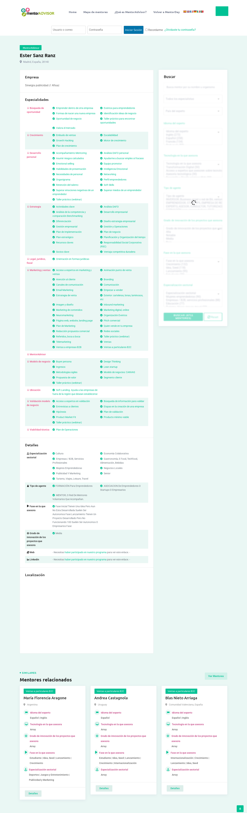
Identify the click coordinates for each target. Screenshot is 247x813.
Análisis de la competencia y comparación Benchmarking (69, 214)
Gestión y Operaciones (114, 226)
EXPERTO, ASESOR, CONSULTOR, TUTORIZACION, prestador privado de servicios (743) (193, 206)
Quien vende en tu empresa (116, 326)
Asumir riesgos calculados (68, 158)
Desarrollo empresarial (114, 212)
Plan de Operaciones (65, 429)
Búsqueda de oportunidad (35, 110)
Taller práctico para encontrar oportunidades (117, 120)
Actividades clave (63, 206)
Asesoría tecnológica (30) (193, 174)
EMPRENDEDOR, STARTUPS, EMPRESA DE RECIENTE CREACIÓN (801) (193, 203)
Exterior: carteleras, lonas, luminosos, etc (121, 297)
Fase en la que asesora (177, 252)
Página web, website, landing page (72, 320)
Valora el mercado (63, 128)
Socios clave (60, 251)
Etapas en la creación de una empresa (122, 406)
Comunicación (109, 284)
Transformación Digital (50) (193, 167)
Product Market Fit (64, 417)
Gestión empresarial (64, 226)
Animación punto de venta (116, 270)
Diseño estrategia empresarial (117, 221)
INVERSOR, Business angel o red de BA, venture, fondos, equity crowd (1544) (193, 199)
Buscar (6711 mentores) (183, 317)
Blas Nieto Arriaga (181, 698)
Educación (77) (193, 303)
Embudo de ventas (64, 135)
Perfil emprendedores (113, 179)
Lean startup (108, 367)
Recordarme (154, 30)
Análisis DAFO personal (114, 153)
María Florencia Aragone (45, 698)
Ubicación (33, 390)
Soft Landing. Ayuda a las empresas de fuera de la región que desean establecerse (74, 392)
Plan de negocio (110, 232)
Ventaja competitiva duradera (117, 251)
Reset (213, 317)
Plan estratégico (62, 237)
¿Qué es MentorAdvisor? (130, 12)
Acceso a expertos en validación (71, 401)
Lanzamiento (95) (193, 271)
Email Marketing (62, 290)
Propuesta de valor (64, 377)
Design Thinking (110, 361)
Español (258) (193, 138)
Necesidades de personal (67, 174)
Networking (108, 174)
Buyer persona (62, 361)
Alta (193, 232)
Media (193, 238)
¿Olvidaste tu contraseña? (180, 29)
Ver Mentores (216, 676)
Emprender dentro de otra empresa (72, 108)
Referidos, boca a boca (66, 336)
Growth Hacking (62, 140)
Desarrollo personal (34, 155)
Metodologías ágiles (64, 372)
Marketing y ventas (38, 270)
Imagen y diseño (62, 304)
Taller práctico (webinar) (67, 199)
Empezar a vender (111, 290)
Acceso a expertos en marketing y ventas (72, 272)
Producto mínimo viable (114, 417)
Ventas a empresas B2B (66, 347)
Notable (193, 235)
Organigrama (61, 179)
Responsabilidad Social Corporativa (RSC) (121, 244)
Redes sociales (109, 331)
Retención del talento (65, 185)
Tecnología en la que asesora (181, 155)
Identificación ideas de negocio (118, 113)
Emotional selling (63, 163)
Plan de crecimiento (64, 145)
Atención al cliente (63, 279)
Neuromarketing (62, 315)
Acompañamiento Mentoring (69, 153)
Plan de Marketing (63, 326)
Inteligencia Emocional (114, 169)
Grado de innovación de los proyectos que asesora (193, 220)
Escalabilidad (109, 135)
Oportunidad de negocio (67, 118)
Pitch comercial (110, 320)
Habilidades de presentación (69, 169)
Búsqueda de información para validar (122, 401)
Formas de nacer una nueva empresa (73, 113)
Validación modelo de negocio (38, 403)
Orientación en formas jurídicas (70, 259)
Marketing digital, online (114, 310)
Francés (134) (193, 141)
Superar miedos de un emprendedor (121, 190)
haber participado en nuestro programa (86, 552)
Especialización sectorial (178, 285)
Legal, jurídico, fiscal (36, 261)
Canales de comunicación (67, 284)
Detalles (33, 793)
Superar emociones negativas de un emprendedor (73, 192)
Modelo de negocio (38, 361)
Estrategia (34, 206)
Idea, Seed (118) (193, 267)
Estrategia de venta (64, 295)
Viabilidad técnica (38, 429)
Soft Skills (107, 185)
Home (73, 12)
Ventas (105, 341)
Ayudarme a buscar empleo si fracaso (122, 158)
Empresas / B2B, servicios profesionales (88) (193, 300)
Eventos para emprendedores (117, 108)
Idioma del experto (174, 123)
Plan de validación (111, 411)
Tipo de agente (172, 188)
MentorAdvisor (36, 354)
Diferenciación (61, 221)
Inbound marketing (112, 304)
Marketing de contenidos (67, 310)
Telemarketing (61, 341)
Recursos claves (62, 242)
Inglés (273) (193, 135)
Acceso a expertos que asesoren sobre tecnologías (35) (193, 170)
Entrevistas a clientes (65, 406)
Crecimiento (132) (193, 264)
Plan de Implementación (67, 232)
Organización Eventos (113, 315)
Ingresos (58, 367)
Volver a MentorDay (166, 12)
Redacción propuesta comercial (71, 331)
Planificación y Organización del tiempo (122, 237)
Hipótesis (59, 411)
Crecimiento (35, 135)
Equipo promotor (111, 163)
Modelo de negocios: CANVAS (117, 372)
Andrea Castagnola (111, 698)
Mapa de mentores (95, 12)
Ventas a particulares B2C (115, 347)
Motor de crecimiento (113, 140)
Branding (107, 279)
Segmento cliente (111, 377)
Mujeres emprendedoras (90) (193, 296)
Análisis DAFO (109, 206)
